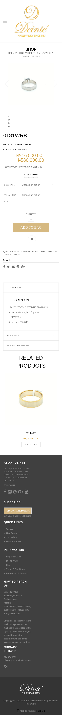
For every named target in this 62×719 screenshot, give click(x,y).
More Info (13, 339)
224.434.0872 (10, 661)
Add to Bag (31, 231)
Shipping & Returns (18, 349)
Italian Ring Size (10, 202)
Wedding (19, 52)
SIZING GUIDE (31, 178)
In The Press (12, 564)
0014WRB (31, 437)
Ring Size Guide (13, 560)
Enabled (40, 714)
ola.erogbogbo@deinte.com (17, 664)
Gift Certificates (13, 545)
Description (14, 291)
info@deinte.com (12, 617)
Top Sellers (11, 541)
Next (55, 86)
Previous (6, 86)
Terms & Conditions (15, 573)
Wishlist (10, 533)
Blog (8, 569)
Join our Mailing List (18, 515)
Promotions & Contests (17, 577)
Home (10, 52)
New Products (13, 537)
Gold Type (9, 189)
